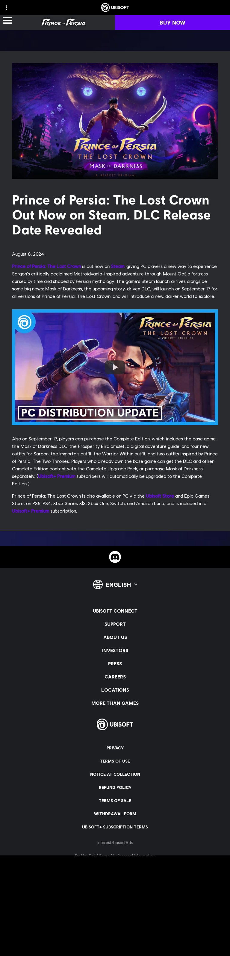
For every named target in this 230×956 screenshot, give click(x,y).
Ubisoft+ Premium (56, 476)
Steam (117, 266)
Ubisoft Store (160, 496)
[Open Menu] (7, 21)
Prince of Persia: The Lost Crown (46, 266)
